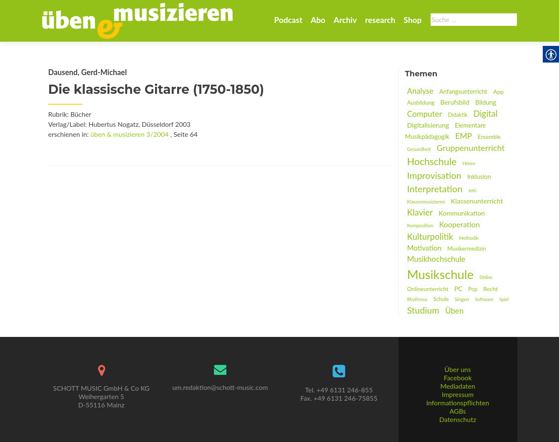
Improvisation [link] (434, 175)
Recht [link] (490, 288)
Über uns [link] (457, 369)
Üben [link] (454, 310)
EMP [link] (463, 136)
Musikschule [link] (440, 274)
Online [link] (485, 277)
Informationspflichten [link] (457, 403)
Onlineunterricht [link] (428, 289)
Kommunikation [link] (462, 213)
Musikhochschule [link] (436, 259)
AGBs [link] (457, 411)
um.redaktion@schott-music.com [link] (220, 387)
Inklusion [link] (479, 176)
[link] (137, 20)
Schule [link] (441, 299)
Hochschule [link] (432, 161)
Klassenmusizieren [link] (426, 201)
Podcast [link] (288, 20)
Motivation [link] (424, 248)
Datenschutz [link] (457, 419)
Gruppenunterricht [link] (471, 148)
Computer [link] (424, 113)
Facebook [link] (457, 378)
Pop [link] (472, 289)
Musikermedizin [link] (466, 248)
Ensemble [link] (489, 136)
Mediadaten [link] (457, 386)
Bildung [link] (485, 102)
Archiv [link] (345, 20)
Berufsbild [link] (454, 102)
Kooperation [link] (459, 224)
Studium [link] (423, 310)
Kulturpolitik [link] (430, 236)
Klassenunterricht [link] (477, 201)
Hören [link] (468, 163)
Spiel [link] (504, 299)
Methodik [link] (469, 238)
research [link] (380, 20)
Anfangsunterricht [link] (463, 91)
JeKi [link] (472, 190)
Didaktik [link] (458, 114)
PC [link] (458, 288)
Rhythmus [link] (417, 299)
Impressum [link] (458, 394)
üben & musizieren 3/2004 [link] (129, 134)
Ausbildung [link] (421, 102)
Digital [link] (486, 113)
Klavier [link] (420, 212)
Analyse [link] (420, 90)
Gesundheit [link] (419, 149)
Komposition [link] (420, 225)
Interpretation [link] (435, 188)
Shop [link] (412, 20)
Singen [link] (462, 299)
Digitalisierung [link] (428, 125)
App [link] (498, 91)
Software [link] (484, 299)
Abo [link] (318, 20)
